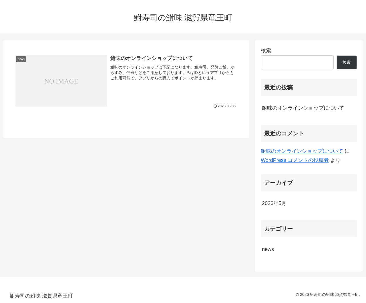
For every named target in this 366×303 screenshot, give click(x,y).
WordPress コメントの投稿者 (295, 160)
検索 (266, 50)
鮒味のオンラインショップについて (303, 108)
